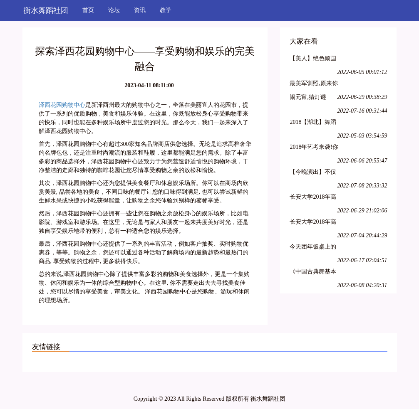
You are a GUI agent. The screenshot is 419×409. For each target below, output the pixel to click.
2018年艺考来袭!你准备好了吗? (314, 148)
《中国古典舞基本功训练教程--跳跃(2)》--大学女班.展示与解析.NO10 (313, 273)
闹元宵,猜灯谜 (308, 97)
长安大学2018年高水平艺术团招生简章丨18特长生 (313, 223)
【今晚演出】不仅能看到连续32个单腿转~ (313, 173)
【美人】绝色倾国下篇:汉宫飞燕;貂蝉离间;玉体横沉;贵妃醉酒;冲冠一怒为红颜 (314, 59)
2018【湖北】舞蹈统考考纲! (313, 123)
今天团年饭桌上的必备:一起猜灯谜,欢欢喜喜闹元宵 (313, 248)
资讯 (140, 10)
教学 (165, 10)
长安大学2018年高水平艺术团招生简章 (313, 198)
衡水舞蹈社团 (45, 10)
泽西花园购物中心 (62, 105)
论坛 (114, 10)
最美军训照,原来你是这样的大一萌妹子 (314, 84)
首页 (88, 10)
